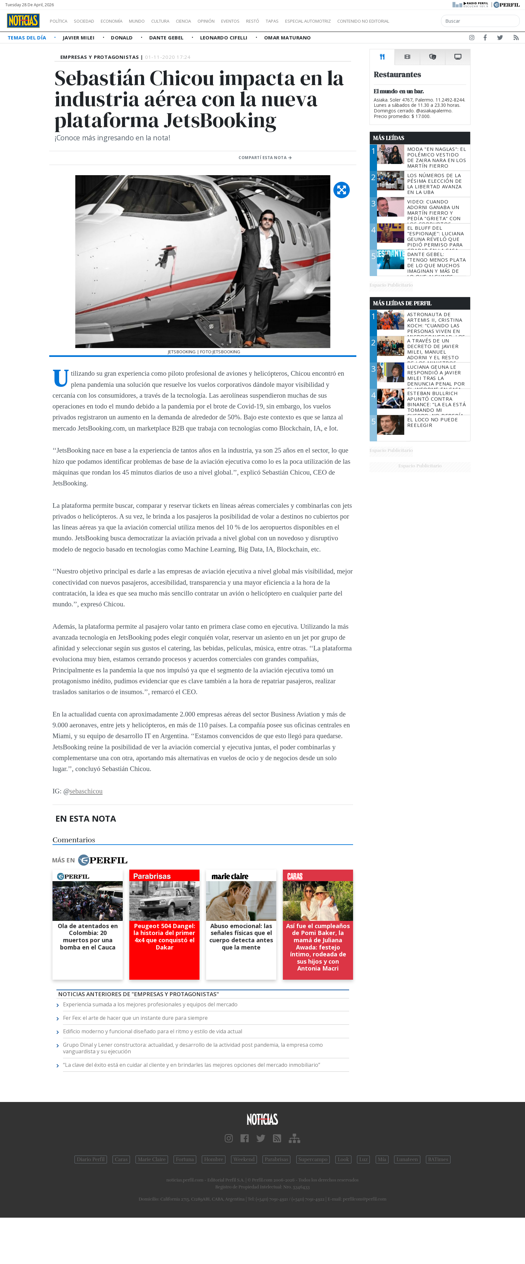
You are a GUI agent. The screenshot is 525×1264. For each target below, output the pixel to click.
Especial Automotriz (352, 21)
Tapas (309, 21)
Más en (89, 860)
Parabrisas (276, 1159)
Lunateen (407, 1159)
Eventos (261, 21)
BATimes (438, 1159)
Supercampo (313, 1159)
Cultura (179, 21)
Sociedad (91, 21)
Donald (122, 37)
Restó (287, 21)
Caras (121, 1159)
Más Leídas (388, 138)
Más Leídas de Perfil (402, 303)
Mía (382, 1159)
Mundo (151, 21)
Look (343, 1159)
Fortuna (185, 1159)
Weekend (244, 1159)
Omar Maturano (287, 37)
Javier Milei (79, 37)
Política (61, 21)
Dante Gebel (167, 37)
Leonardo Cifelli (224, 37)
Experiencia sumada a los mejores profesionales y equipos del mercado (150, 1004)
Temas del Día (28, 37)
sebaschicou (86, 791)
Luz (363, 1159)
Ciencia (206, 21)
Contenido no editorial (419, 21)
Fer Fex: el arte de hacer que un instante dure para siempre (135, 1017)
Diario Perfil (91, 1159)
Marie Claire (152, 1159)
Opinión (233, 21)
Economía (123, 21)
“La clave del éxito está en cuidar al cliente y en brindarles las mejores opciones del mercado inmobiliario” (191, 1064)
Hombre (213, 1159)
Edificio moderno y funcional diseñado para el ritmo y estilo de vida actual (152, 1031)
